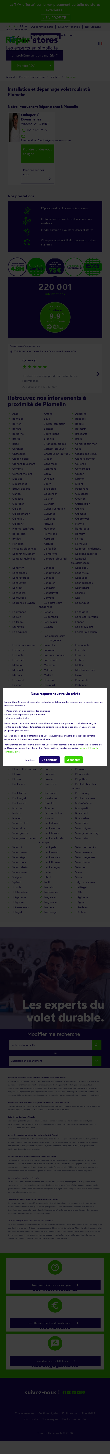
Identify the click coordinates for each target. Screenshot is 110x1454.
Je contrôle (49, 759)
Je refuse (30, 760)
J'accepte (73, 759)
